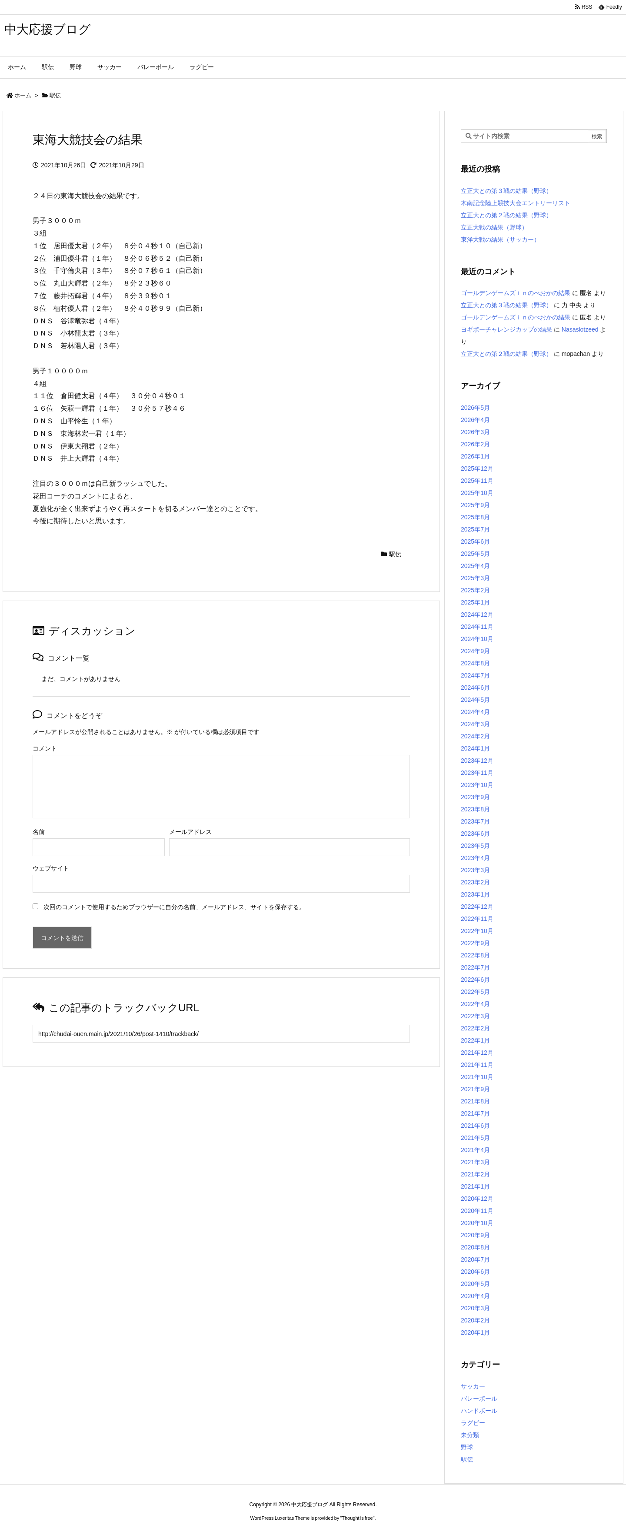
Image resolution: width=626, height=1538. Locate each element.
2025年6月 (475, 541)
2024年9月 (475, 651)
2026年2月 (475, 444)
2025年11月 (477, 480)
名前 (39, 831)
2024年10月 (477, 638)
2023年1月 (475, 894)
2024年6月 (475, 687)
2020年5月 (475, 1283)
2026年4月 (475, 419)
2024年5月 (475, 699)
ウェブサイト (51, 868)
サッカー (473, 1386)
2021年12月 (477, 1052)
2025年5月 (475, 553)
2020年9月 (475, 1235)
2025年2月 (475, 590)
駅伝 (55, 95)
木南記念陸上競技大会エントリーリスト (515, 202)
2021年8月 (475, 1101)
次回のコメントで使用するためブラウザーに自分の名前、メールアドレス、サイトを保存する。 (174, 907)
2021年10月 (477, 1076)
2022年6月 (475, 979)
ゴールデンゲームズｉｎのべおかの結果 (515, 292)
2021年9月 (475, 1089)
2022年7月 (475, 967)
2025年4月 (475, 565)
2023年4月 (475, 857)
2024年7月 (475, 675)
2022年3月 (475, 1016)
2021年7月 (475, 1113)
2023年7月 (475, 821)
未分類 (470, 1435)
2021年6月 (475, 1125)
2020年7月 (475, 1259)
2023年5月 (475, 845)
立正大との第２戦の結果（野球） (506, 215)
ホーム (22, 95)
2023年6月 (475, 833)
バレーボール (479, 1398)
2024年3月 (475, 724)
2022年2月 (475, 1028)
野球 (467, 1447)
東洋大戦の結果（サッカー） (500, 239)
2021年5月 (475, 1137)
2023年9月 (475, 797)
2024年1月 (475, 748)
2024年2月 (475, 736)
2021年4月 (475, 1149)
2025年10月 (477, 492)
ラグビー (473, 1422)
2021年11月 (477, 1064)
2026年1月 (475, 456)
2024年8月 (475, 663)
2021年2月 (475, 1174)
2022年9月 (475, 943)
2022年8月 (475, 955)
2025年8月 (475, 517)
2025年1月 (475, 602)
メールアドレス (190, 831)
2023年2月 (475, 882)
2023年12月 (477, 760)
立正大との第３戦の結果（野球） (506, 190)
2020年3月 (475, 1308)
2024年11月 (477, 626)
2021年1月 (475, 1186)
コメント (45, 748)
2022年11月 (477, 918)
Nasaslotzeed (580, 329)
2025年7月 (475, 529)
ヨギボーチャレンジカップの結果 (506, 329)
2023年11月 (477, 772)
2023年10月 (477, 784)
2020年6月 (475, 1271)
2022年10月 (477, 930)
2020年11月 (477, 1210)
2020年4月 (475, 1295)
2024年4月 (475, 711)
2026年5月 (475, 407)
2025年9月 (475, 505)
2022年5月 (475, 991)
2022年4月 (475, 1003)
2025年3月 (475, 578)
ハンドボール (479, 1410)
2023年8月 (475, 809)
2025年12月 (477, 468)
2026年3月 (475, 432)
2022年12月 (477, 906)
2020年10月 (477, 1222)
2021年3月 (475, 1162)
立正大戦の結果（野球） (494, 227)
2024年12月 (477, 614)
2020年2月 (475, 1320)
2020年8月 (475, 1247)
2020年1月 (475, 1332)
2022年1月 (475, 1040)
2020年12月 (477, 1198)
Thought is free (357, 1518)
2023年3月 (475, 870)
